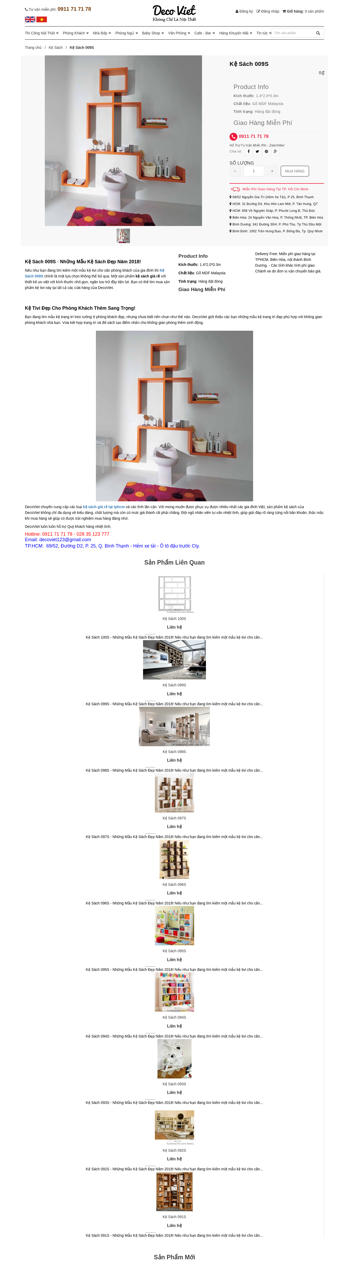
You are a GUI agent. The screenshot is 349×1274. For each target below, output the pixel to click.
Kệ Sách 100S (174, 619)
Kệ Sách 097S (174, 818)
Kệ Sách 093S (174, 1084)
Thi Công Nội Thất (40, 33)
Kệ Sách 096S (174, 884)
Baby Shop (151, 33)
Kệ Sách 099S (174, 685)
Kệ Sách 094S (174, 1017)
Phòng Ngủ (124, 33)
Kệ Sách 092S (174, 1150)
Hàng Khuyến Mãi (234, 33)
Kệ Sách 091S (174, 1217)
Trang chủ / (36, 47)
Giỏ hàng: (303, 11)
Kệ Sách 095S (174, 951)
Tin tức (262, 33)
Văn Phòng (177, 33)
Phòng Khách (74, 33)
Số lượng (242, 163)
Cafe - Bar (202, 33)
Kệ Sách (56, 47)
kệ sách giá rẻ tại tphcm (104, 507)
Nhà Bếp (100, 33)
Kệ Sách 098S (174, 752)
